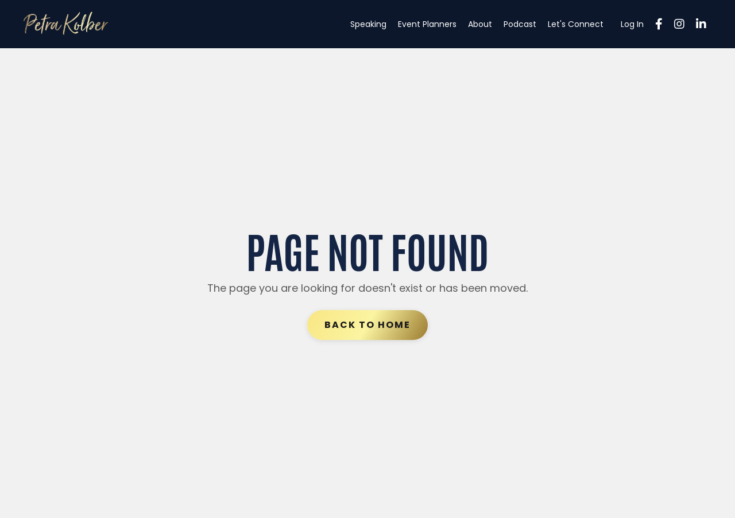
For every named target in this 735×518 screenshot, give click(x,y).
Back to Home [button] (367, 324)
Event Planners (427, 24)
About (480, 24)
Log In (632, 24)
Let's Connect (576, 24)
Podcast (520, 24)
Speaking (368, 24)
